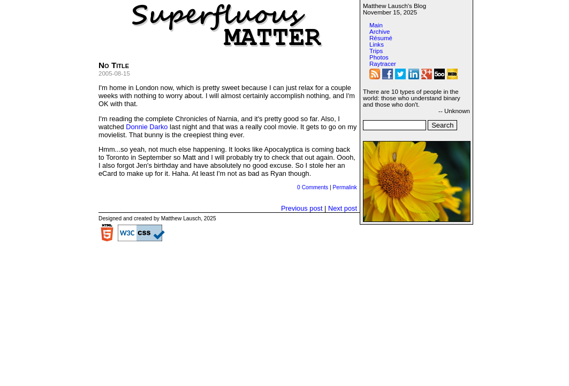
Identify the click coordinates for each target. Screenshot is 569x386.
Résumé (380, 38)
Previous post (302, 208)
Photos (379, 57)
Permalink (344, 187)
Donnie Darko (147, 127)
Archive (379, 31)
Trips (376, 51)
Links (376, 44)
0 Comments (312, 187)
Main (376, 25)
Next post (342, 208)
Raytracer (382, 64)
